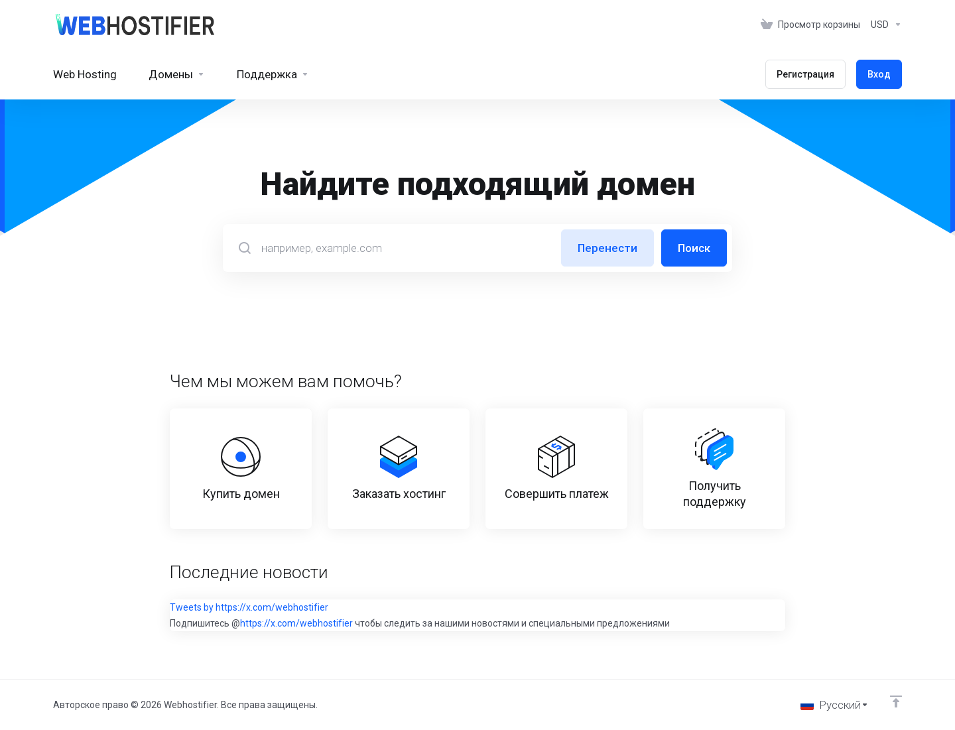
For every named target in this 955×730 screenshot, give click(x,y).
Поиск (694, 248)
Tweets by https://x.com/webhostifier (249, 607)
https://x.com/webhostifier (296, 623)
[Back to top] (896, 701)
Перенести (607, 248)
